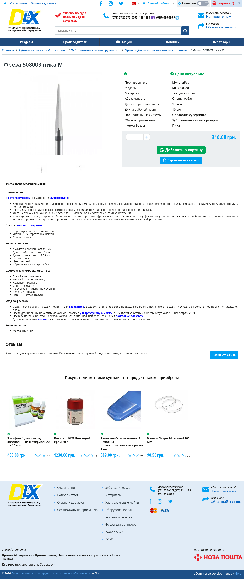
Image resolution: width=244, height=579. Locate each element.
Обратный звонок (221, 27)
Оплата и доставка (43, 3)
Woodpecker (114, 532)
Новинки (170, 41)
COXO (109, 539)
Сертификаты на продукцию (77, 510)
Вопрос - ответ (67, 495)
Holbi (238, 573)
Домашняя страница (5, 3)
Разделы (26, 41)
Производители (74, 41)
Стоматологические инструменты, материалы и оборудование (51, 573)
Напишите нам (218, 16)
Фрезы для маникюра (120, 525)
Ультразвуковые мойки (122, 502)
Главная (8, 50)
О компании (18, 3)
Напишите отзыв (224, 355)
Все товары (218, 41)
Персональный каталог (183, 160)
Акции (125, 41)
